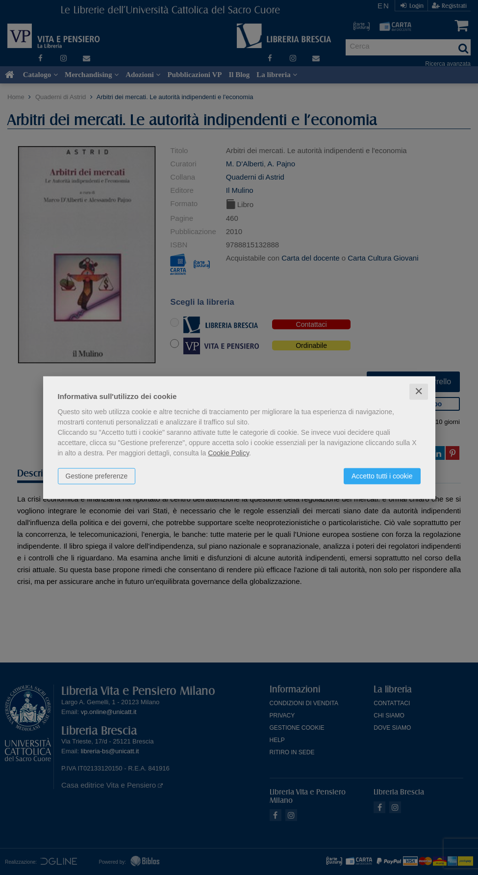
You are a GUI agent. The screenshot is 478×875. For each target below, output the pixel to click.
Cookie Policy (228, 453)
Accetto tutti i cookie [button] (382, 476)
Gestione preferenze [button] (97, 476)
